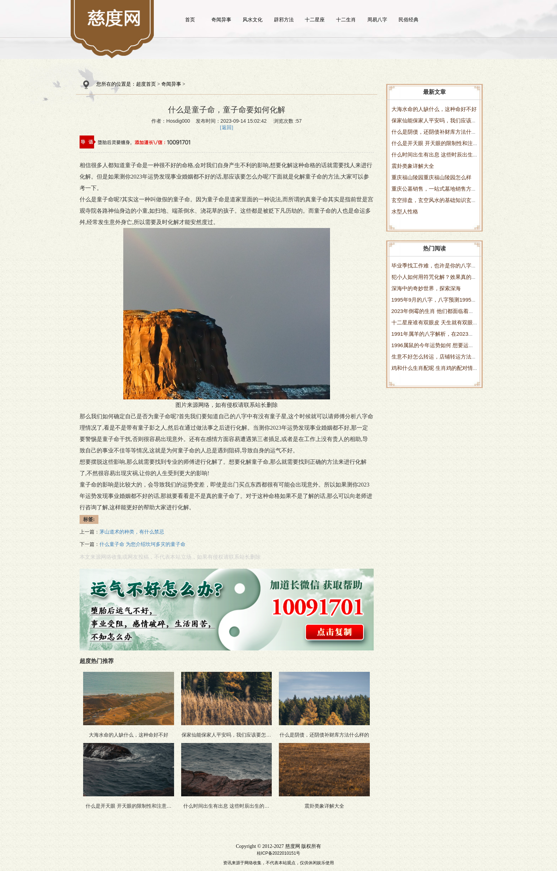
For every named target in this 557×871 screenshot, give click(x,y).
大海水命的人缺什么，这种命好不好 (434, 109)
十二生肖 (346, 19)
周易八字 (377, 19)
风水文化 (253, 19)
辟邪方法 (284, 19)
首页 (190, 19)
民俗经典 (408, 19)
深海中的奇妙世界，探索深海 (426, 288)
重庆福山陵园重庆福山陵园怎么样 (431, 177)
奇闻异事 (221, 19)
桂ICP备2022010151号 (279, 853)
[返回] (226, 127)
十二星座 (315, 19)
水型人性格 (404, 211)
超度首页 (146, 84)
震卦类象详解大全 (412, 166)
